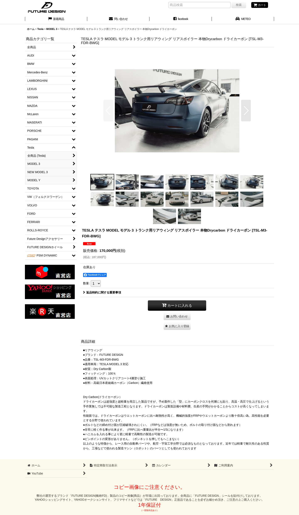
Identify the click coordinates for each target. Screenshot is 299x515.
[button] (108, 110)
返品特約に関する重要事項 (102, 292)
